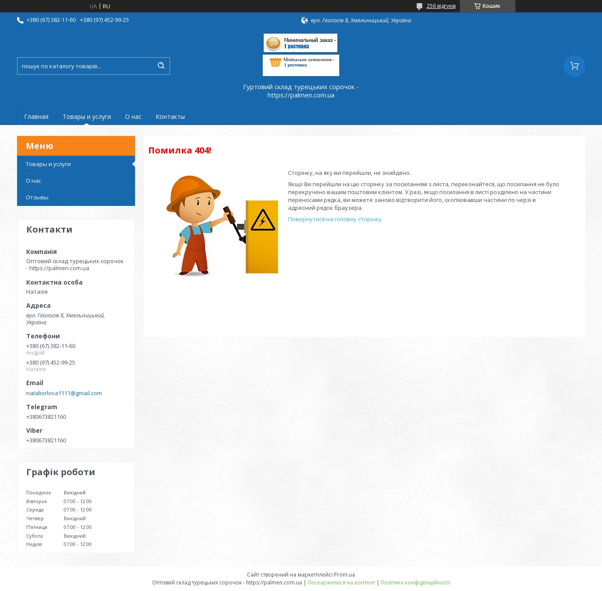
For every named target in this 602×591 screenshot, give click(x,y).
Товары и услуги (87, 116)
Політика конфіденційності (415, 582)
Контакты (170, 116)
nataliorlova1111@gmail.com (64, 392)
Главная (36, 116)
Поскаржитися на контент (341, 582)
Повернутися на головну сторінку (335, 219)
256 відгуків (441, 6)
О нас (133, 116)
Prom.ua (344, 574)
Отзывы (37, 197)
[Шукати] (161, 66)
